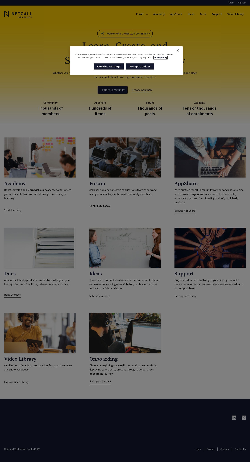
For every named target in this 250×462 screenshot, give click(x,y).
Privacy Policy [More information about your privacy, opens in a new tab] (160, 57)
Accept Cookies (140, 66)
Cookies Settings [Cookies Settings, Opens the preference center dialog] (108, 66)
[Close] (178, 50)
